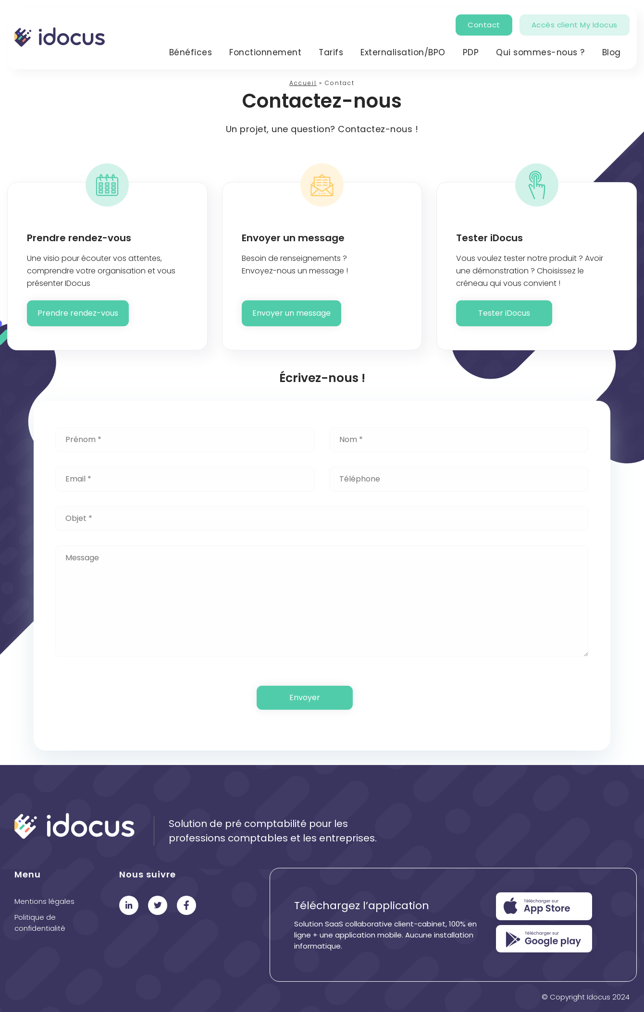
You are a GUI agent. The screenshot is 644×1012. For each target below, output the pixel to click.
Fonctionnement (265, 52)
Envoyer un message (291, 313)
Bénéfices (190, 52)
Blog (611, 52)
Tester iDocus (504, 313)
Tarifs (331, 52)
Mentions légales (44, 901)
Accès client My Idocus (575, 25)
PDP (471, 52)
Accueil (303, 83)
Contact (484, 25)
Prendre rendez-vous (77, 313)
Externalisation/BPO (403, 52)
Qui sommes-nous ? (540, 52)
